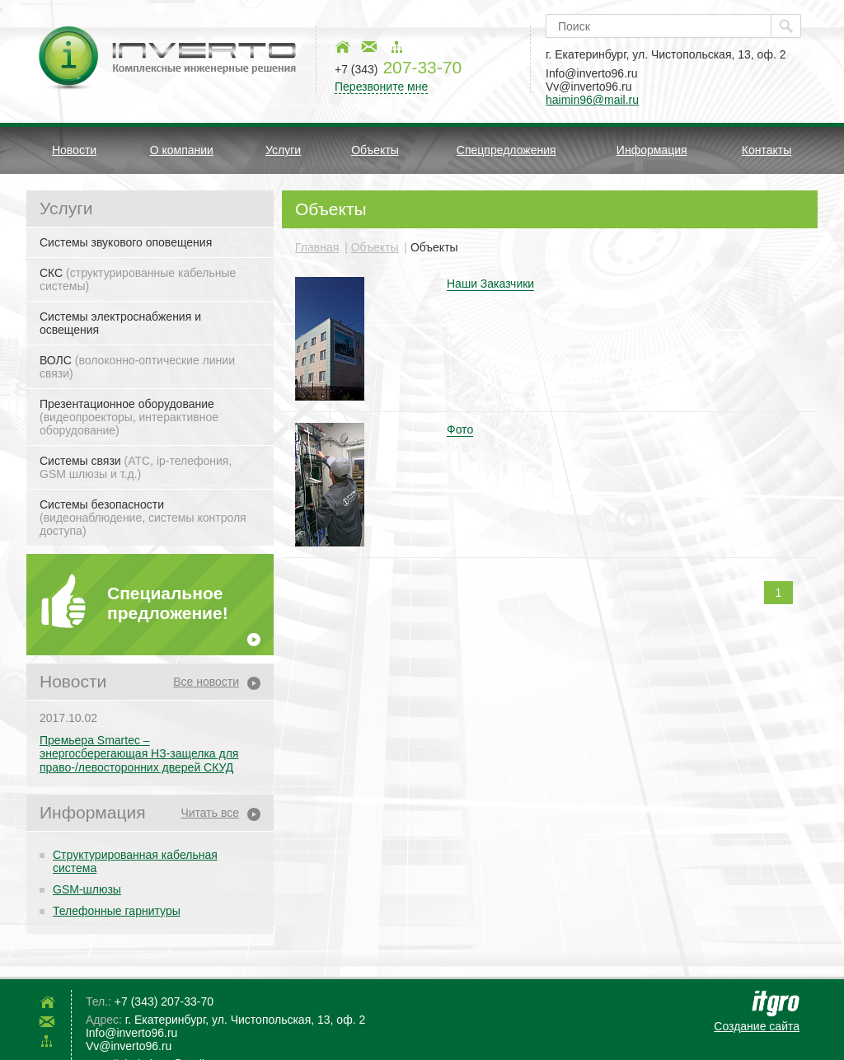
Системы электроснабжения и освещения (120, 323)
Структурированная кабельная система (135, 861)
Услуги (283, 150)
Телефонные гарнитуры (117, 910)
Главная (317, 247)
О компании (181, 150)
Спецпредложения (506, 150)
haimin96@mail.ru (592, 99)
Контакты (766, 150)
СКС (138, 279)
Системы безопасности (143, 517)
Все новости (206, 681)
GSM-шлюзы (87, 889)
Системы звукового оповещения (126, 242)
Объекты (375, 150)
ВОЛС (137, 367)
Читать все (210, 812)
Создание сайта (756, 1026)
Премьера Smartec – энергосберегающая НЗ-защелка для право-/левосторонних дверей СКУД (139, 754)
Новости (74, 150)
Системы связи (136, 467)
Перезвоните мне (381, 86)
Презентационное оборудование (129, 417)
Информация (652, 150)
